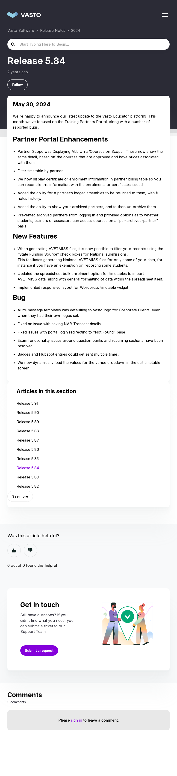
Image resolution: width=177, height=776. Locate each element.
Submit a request (39, 650)
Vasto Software (20, 30)
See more (20, 496)
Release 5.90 (28, 412)
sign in (76, 720)
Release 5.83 (28, 477)
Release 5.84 (28, 468)
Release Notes (52, 30)
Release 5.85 (28, 458)
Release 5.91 (27, 403)
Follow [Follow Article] (17, 85)
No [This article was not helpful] (30, 550)
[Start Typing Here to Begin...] (88, 44)
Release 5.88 (28, 431)
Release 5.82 (28, 486)
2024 (75, 30)
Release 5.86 (28, 449)
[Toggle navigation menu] (165, 15)
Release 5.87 (28, 440)
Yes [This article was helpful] (14, 550)
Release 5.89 (28, 421)
